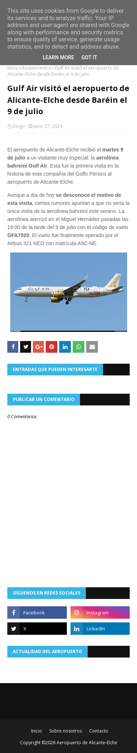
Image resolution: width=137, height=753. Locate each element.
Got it (89, 57)
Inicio (12, 68)
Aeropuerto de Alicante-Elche (87, 742)
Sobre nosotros (65, 731)
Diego (18, 126)
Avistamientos (36, 68)
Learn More (58, 57)
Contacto (98, 731)
